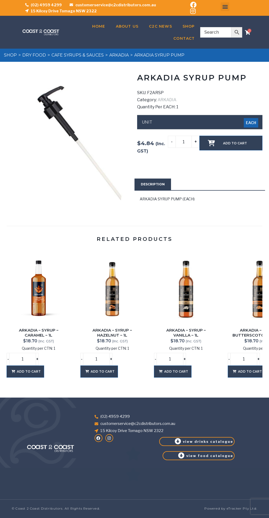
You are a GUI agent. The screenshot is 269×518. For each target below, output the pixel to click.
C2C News (160, 26)
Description (153, 184)
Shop (189, 26)
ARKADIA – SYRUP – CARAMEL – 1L (38, 333)
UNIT (147, 122)
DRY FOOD (34, 55)
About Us (127, 26)
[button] (225, 6)
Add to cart (235, 143)
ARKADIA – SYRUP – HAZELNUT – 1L (112, 333)
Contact (184, 38)
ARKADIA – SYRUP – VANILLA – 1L (186, 333)
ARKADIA (119, 55)
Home (98, 26)
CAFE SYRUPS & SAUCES (77, 55)
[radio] (251, 123)
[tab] (152, 184)
